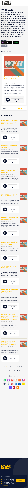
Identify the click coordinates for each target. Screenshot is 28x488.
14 (14, 370)
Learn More (6, 485)
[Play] (8, 100)
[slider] (17, 98)
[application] (16, 99)
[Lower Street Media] (6, 3)
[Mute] (16, 101)
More (4, 45)
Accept (20, 480)
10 (9, 370)
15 (17, 370)
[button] (25, 2)
